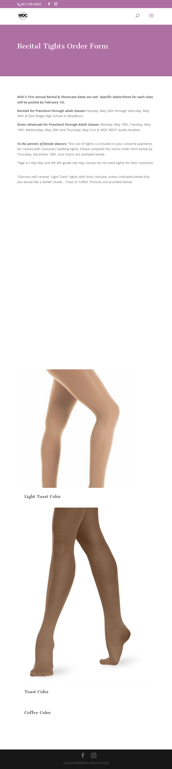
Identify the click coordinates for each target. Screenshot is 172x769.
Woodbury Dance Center (91, 763)
